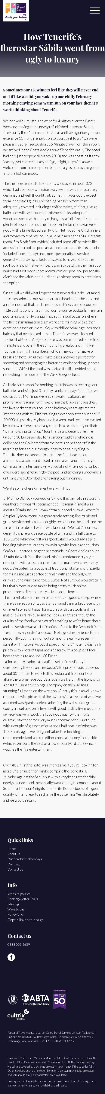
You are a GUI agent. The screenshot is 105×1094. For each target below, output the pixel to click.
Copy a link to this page (25, 920)
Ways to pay (15, 909)
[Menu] (95, 10)
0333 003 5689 (18, 944)
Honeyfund (15, 914)
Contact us (15, 869)
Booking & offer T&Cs (22, 899)
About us (13, 854)
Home (11, 849)
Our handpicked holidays (24, 859)
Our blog (13, 864)
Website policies (19, 894)
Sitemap (13, 904)
